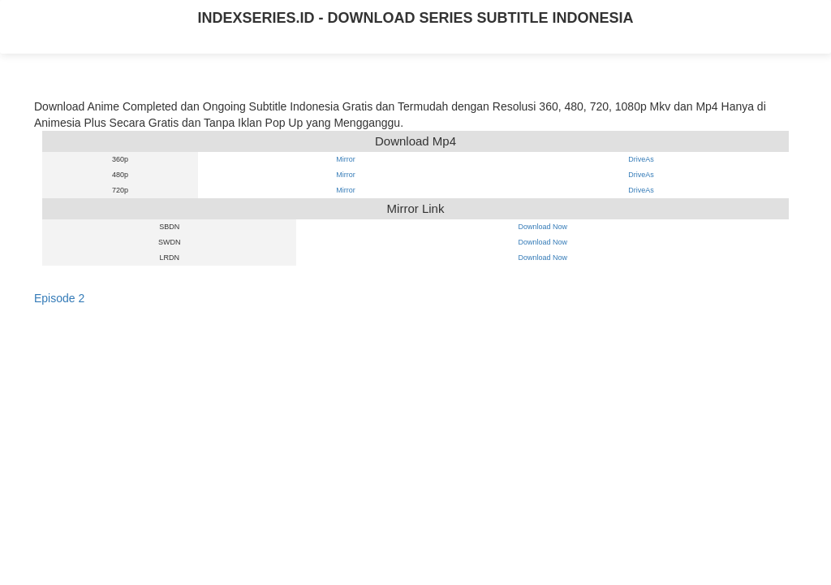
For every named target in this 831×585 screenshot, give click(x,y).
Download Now (542, 227)
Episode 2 (59, 298)
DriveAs (641, 159)
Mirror (345, 159)
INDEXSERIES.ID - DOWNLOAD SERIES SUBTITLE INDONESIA (415, 18)
